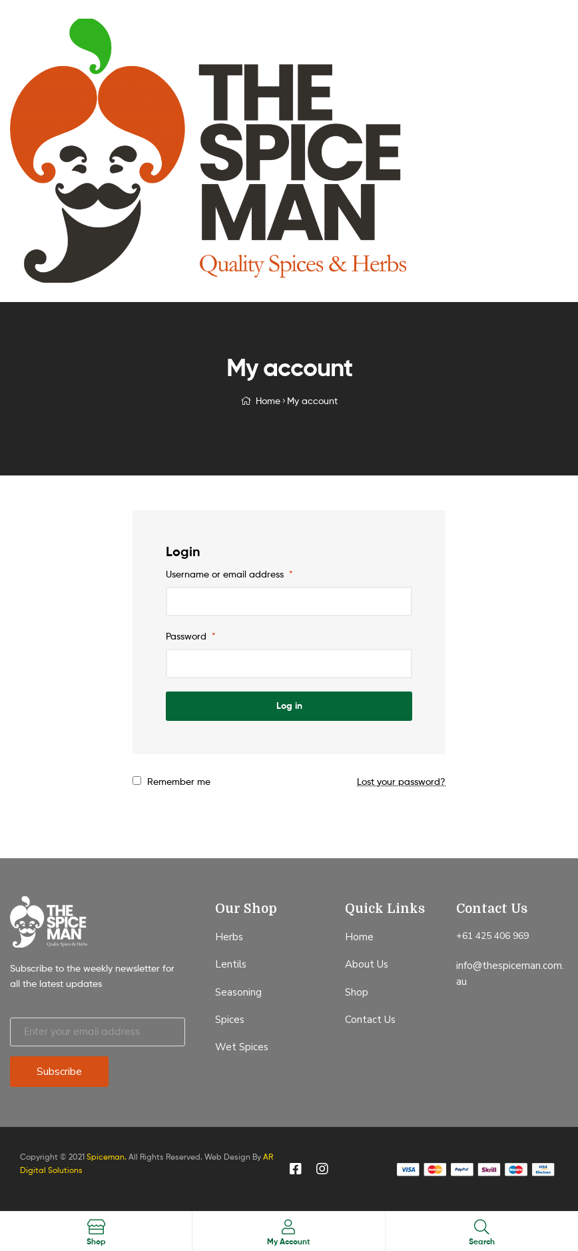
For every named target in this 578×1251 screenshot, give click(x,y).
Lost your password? (401, 781)
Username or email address (229, 573)
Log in (289, 706)
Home (268, 400)
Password (191, 636)
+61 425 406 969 (492, 936)
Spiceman (106, 1157)
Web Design (227, 1157)
